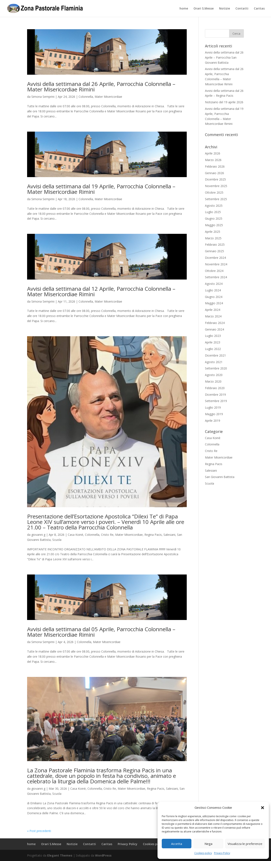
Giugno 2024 (213, 297)
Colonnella (86, 97)
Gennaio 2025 (214, 251)
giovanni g (38, 535)
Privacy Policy (222, 853)
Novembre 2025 (216, 186)
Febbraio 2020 (215, 388)
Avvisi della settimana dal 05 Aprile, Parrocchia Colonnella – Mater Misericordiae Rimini (101, 631)
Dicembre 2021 (215, 355)
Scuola (56, 540)
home (184, 8)
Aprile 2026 (212, 153)
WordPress (103, 855)
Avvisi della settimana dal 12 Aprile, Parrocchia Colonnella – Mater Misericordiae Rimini (101, 291)
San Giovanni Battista (219, 477)
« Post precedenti (39, 831)
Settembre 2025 (216, 199)
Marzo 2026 (213, 160)
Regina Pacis (153, 535)
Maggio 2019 (214, 414)
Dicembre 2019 (215, 395)
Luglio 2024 (213, 290)
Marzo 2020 (213, 381)
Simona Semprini (42, 97)
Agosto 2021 (214, 362)
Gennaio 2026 (214, 173)
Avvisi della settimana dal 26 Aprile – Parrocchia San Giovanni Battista (224, 57)
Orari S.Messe (204, 8)
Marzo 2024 (213, 316)
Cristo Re (107, 535)
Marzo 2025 (213, 238)
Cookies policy (203, 853)
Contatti (241, 8)
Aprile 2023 (212, 342)
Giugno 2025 (213, 218)
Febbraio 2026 (215, 166)
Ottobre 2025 (214, 192)
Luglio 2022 (213, 349)
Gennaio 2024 (214, 329)
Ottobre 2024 (214, 271)
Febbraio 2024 (215, 323)
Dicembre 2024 (215, 258)
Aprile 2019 (212, 421)
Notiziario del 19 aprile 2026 (224, 102)
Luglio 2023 (213, 336)
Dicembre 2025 (215, 179)
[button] (262, 808)
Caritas (259, 8)
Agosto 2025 (214, 206)
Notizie (224, 8)
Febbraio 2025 (215, 244)
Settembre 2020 (216, 368)
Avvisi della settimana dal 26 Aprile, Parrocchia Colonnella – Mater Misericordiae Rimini (101, 86)
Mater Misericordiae (108, 97)
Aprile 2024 (212, 310)
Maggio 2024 (214, 303)
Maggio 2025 (214, 225)
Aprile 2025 (212, 232)
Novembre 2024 (216, 264)
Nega (208, 844)
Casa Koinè (75, 535)
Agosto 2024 (214, 284)
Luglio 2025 (213, 212)
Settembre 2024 (216, 277)
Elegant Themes (59, 855)
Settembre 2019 (216, 401)
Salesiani (169, 535)
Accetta (176, 844)
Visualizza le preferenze (245, 844)
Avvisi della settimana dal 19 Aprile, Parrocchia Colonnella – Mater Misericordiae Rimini (101, 189)
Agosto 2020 (214, 375)
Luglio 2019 (213, 407)
